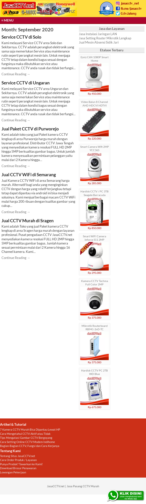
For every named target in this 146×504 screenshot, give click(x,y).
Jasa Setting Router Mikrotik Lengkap (105, 38)
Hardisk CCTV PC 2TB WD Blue (94, 372)
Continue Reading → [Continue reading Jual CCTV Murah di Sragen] (16, 258)
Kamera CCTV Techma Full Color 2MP (94, 282)
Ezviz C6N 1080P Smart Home (95, 59)
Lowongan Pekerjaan (13, 472)
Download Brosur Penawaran (18, 468)
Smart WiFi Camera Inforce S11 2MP (94, 238)
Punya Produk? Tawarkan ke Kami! (21, 464)
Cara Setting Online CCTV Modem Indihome (27, 442)
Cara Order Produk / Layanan (18, 460)
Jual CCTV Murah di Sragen (28, 220)
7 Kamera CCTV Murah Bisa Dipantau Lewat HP (30, 429)
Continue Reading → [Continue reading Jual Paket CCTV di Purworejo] (16, 166)
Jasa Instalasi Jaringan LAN (98, 34)
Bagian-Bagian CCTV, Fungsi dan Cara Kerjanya (29, 446)
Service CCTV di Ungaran (26, 82)
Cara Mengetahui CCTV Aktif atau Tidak (25, 433)
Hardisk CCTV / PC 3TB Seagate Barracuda (94, 193)
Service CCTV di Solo (21, 37)
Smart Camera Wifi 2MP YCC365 (94, 148)
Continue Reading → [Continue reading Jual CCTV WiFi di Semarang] (16, 212)
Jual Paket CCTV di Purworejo (30, 128)
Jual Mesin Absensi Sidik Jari (99, 42)
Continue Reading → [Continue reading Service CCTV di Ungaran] (16, 120)
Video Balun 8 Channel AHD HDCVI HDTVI (94, 103)
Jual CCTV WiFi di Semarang (29, 174)
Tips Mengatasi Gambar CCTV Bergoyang (26, 437)
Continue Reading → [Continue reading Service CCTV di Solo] (16, 74)
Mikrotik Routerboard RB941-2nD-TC (95, 327)
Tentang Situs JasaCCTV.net (17, 456)
